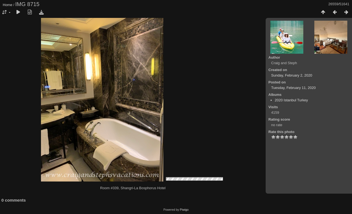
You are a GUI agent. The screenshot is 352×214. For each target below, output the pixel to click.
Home (7, 5)
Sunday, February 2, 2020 (291, 75)
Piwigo (184, 209)
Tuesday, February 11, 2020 (293, 88)
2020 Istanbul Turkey (291, 100)
